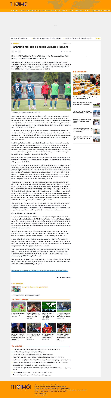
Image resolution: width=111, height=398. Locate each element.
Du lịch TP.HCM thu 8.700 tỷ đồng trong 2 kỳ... (82, 38)
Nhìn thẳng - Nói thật (33, 10)
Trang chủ (14, 10)
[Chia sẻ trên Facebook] (61, 52)
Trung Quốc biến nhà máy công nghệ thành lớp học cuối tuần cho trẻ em (36, 349)
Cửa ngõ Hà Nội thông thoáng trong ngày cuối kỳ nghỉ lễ (33, 372)
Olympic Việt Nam (29, 295)
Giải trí (71, 10)
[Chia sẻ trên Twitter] (64, 52)
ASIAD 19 (37, 295)
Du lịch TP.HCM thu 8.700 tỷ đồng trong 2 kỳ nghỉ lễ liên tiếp (33, 354)
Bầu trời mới (105, 10)
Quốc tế (64, 10)
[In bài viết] (70, 52)
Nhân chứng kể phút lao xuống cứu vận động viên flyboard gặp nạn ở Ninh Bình (38, 357)
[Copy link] (67, 51)
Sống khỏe (78, 10)
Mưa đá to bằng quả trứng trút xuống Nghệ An (51, 38)
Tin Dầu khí (46, 10)
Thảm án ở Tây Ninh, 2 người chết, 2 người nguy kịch (32, 375)
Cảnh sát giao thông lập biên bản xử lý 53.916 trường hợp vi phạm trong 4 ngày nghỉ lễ (42, 360)
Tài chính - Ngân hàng (92, 10)
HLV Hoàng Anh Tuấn (19, 295)
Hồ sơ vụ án (55, 10)
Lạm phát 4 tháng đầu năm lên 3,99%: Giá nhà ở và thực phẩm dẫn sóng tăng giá (40, 362)
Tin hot (22, 10)
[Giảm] (12, 51)
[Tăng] (19, 51)
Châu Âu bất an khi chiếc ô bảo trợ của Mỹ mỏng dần (32, 365)
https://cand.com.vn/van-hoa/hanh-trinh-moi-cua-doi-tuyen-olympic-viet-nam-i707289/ (39, 270)
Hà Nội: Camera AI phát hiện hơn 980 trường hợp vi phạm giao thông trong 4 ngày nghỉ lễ (42, 368)
